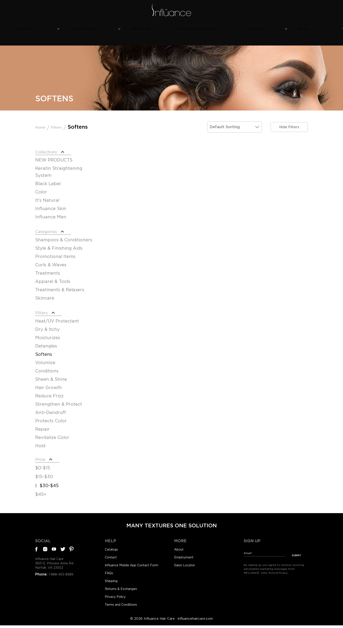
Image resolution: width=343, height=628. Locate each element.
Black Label (48, 176)
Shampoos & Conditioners (63, 234)
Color (41, 185)
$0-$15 (42, 465)
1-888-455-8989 (62, 575)
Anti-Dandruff (50, 408)
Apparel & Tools (52, 276)
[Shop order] (234, 118)
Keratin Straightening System (58, 165)
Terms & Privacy (279, 568)
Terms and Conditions (124, 607)
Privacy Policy (117, 598)
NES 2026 (159, 27)
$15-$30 (44, 474)
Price (42, 456)
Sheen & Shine (51, 375)
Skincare (44, 292)
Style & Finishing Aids (58, 242)
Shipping (112, 581)
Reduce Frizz (49, 392)
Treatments (47, 267)
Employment (185, 556)
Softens (43, 350)
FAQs (109, 573)
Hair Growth (48, 383)
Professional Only (193, 27)
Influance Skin (50, 201)
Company (228, 27)
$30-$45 (49, 483)
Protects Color (51, 416)
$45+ (40, 492)
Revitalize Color (52, 433)
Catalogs (112, 547)
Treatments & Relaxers (59, 284)
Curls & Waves (50, 259)
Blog (256, 27)
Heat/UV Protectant (57, 317)
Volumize (45, 358)
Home (43, 118)
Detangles (46, 342)
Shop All (88, 27)
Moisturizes (47, 333)
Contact (112, 556)
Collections (123, 27)
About (179, 547)
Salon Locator (186, 564)
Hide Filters (289, 118)
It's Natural (47, 193)
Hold (40, 441)
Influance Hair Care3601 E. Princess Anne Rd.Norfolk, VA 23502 (57, 563)
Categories (49, 225)
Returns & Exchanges (123, 590)
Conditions (47, 367)
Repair (42, 425)
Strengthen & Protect (58, 400)
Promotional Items (55, 251)
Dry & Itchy (47, 325)
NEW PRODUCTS (53, 153)
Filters (64, 118)
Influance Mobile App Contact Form (136, 564)
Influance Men (50, 209)
